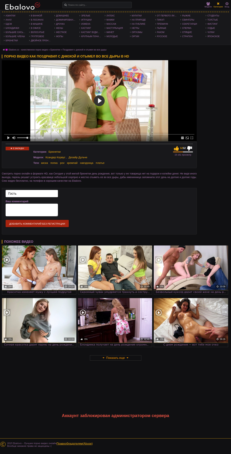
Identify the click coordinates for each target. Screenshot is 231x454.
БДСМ (9, 24)
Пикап (160, 20)
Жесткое (61, 32)
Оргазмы (137, 32)
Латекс (110, 15)
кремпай (72, 162)
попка (54, 162)
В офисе (36, 28)
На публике (138, 24)
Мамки (110, 20)
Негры (135, 28)
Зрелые (85, 15)
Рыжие (186, 15)
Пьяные (161, 28)
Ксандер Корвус (55, 157)
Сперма (186, 28)
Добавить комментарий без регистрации (37, 223)
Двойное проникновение (42, 40)
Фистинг (212, 24)
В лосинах (37, 20)
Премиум (162, 24)
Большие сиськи (16, 32)
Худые (211, 28)
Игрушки (86, 20)
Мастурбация (114, 28)
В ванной (36, 15)
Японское (213, 36)
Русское (162, 36)
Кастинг (86, 28)
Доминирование (66, 20)
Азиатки (10, 15)
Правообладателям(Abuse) (74, 443)
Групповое (37, 36)
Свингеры (188, 20)
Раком (160, 32)
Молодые (112, 36)
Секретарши (189, 24)
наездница (86, 162)
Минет (110, 32)
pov (62, 162)
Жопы (59, 36)
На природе (139, 20)
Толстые (212, 20)
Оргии (135, 36)
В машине (37, 24)
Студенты (213, 15)
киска (44, 162)
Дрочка (60, 24)
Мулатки (137, 15)
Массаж (111, 24)
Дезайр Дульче (78, 157)
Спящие (187, 32)
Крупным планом (91, 36)
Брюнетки (12, 40)
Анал (9, 20)
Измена (85, 24)
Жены (59, 28)
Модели (208, 5)
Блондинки (12, 28)
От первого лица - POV (168, 15)
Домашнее (62, 15)
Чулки (210, 32)
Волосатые (37, 32)
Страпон (187, 36)
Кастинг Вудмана (91, 32)
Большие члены (15, 36)
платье (100, 162)
